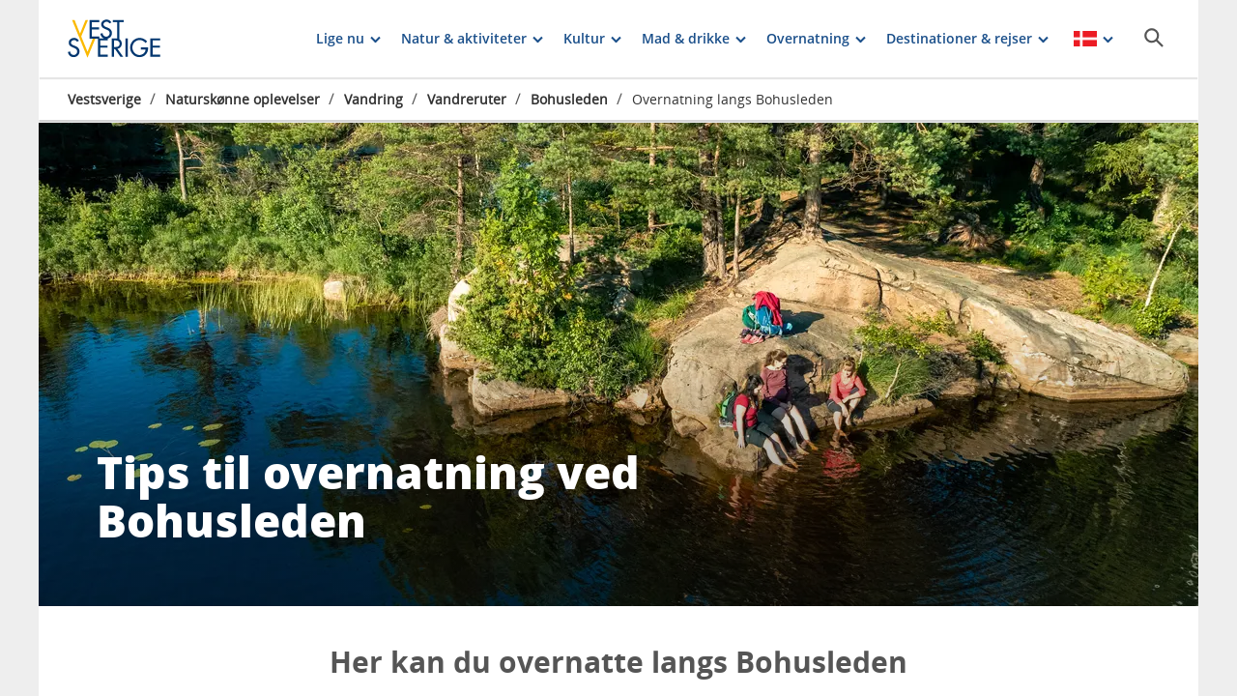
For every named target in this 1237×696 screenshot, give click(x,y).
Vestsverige (104, 99)
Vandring (373, 99)
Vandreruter (466, 99)
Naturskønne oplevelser (242, 99)
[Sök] (1153, 37)
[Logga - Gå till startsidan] (135, 38)
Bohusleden (569, 99)
